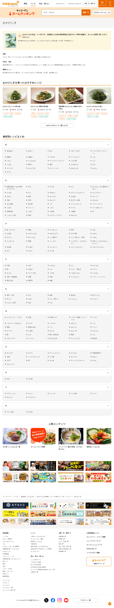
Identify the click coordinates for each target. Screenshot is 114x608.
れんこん (10, 397)
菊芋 (29, 196)
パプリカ (52, 323)
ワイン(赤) (10, 412)
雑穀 (29, 230)
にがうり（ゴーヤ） (56, 215)
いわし (9, 161)
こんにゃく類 (11, 215)
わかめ (30, 412)
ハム (93, 323)
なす (29, 295)
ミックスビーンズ (34, 357)
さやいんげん (32, 233)
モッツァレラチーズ (77, 360)
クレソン (31, 207)
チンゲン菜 (31, 273)
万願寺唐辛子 (96, 353)
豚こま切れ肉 (54, 334)
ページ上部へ (109, 603)
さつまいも (53, 230)
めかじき (74, 215)
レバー (94, 393)
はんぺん (74, 327)
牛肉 (8, 200)
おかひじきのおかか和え (95, 106)
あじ (51, 151)
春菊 (29, 241)
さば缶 (9, 233)
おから (94, 168)
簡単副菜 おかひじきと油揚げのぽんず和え (70, 108)
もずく (9, 360)
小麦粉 (73, 211)
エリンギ (10, 168)
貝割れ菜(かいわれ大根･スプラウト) (15, 188)
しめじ (94, 237)
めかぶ (94, 357)
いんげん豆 (31, 161)
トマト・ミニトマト (98, 277)
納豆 (51, 295)
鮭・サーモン (11, 230)
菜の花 (73, 295)
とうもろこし (75, 277)
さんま (9, 237)
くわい (52, 207)
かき (29, 186)
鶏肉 (51, 280)
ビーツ (94, 327)
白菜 (29, 317)
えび (93, 164)
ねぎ (29, 302)
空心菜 (30, 204)
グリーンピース (97, 204)
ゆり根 (30, 379)
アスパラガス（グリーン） (99, 152)
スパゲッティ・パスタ (14, 317)
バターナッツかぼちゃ (14, 323)
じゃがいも (10, 241)
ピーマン (10, 331)
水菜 (8, 357)
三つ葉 (52, 357)
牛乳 (29, 200)
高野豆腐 (10, 211)
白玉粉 (9, 247)
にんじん (74, 299)
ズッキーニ (53, 247)
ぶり (93, 334)
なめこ (30, 299)
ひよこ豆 (74, 331)
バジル (94, 317)
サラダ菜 (74, 233)
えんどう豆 (31, 168)
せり (8, 251)
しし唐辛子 (53, 237)
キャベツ (95, 196)
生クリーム (96, 295)
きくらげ (52, 196)
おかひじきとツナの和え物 (11, 106)
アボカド (52, 157)
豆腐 (29, 277)
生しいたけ (31, 237)
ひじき (52, 331)
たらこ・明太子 (76, 269)
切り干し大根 (75, 200)
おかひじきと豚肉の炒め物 (39, 106)
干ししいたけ (75, 338)
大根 (8, 265)
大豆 (29, 265)
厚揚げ (9, 157)
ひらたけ (95, 331)
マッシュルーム (55, 353)
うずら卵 (74, 161)
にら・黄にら (54, 299)
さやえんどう (54, 233)
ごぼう (30, 211)
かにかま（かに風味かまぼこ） (100, 188)
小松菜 (52, 211)
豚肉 (72, 334)
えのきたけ (74, 164)
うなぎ (9, 164)
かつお (52, 186)
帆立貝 (94, 338)
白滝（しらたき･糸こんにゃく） (100, 242)
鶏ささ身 (10, 280)
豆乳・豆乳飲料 (12, 277)
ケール (73, 207)
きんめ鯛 (10, 204)
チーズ (94, 269)
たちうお (95, 265)
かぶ (29, 192)
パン (51, 327)
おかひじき (74, 168)
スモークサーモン (98, 247)
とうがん (95, 273)
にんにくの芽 (11, 302)
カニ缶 (9, 192)
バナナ (30, 323)
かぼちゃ (52, 192)
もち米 (52, 360)
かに (72, 186)
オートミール (54, 168)
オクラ (9, 172)
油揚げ (30, 157)
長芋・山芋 (10, 295)
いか (93, 157)
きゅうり (52, 200)
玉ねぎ (30, 269)
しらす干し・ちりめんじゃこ (79, 242)
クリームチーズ (76, 204)
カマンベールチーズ (77, 192)
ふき (29, 334)
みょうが (74, 357)
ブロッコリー (11, 338)
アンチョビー (75, 157)
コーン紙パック (97, 207)
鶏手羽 (30, 280)
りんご (30, 393)
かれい (9, 196)
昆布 (29, 215)
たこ (72, 265)
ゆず (8, 379)
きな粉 (73, 196)
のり (51, 302)
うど (93, 161)
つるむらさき (75, 273)
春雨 (8, 327)
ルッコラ (52, 393)
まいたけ (10, 353)
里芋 (72, 230)
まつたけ (74, 353)
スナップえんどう (77, 247)
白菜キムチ (53, 317)
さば (93, 230)
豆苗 (51, 277)
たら (51, 269)
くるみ (9, 207)
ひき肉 (30, 331)
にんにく (95, 299)
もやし (94, 360)
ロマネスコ (31, 397)
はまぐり (74, 323)
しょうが (52, 241)
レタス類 (74, 393)
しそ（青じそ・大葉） (78, 237)
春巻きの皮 (31, 327)
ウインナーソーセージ (57, 161)
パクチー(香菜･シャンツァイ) (79, 318)
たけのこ (52, 265)
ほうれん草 (53, 338)
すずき (30, 247)
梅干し (30, 164)
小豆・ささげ (75, 151)
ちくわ (9, 273)
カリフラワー (96, 192)
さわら (94, 233)
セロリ (30, 251)
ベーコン (31, 338)
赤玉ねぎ (10, 151)
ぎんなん (95, 200)
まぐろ (30, 353)
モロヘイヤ (10, 364)
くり (51, 204)
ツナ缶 (52, 273)
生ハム (9, 299)
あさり (30, 151)
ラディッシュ (11, 393)
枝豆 (51, 164)
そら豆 (52, 251)
